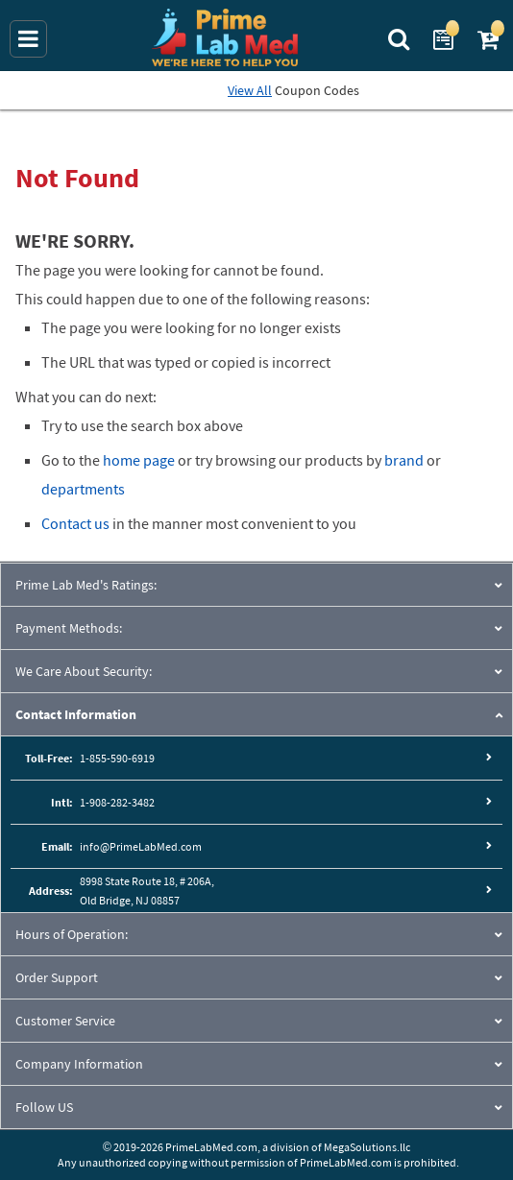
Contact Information (75, 714)
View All (250, 90)
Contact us (75, 523)
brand (404, 460)
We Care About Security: (83, 671)
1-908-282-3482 (117, 802)
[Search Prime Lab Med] (401, 37)
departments (83, 488)
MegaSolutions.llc (367, 1147)
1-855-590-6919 (117, 758)
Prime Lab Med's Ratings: (86, 584)
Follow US (44, 1107)
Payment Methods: (68, 628)
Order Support (56, 977)
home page (139, 460)
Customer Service (65, 1020)
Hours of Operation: (71, 934)
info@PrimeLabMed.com (141, 846)
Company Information (79, 1063)
